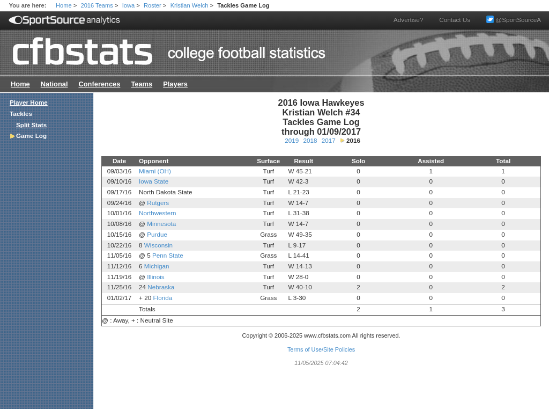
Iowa (128, 5)
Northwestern (157, 212)
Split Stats (31, 124)
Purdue (157, 234)
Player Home (29, 102)
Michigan (156, 265)
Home (64, 5)
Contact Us (454, 19)
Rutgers (158, 202)
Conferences (99, 84)
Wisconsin (158, 245)
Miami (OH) (155, 170)
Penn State (167, 255)
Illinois (155, 276)
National (54, 84)
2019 (292, 140)
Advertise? (408, 19)
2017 (329, 140)
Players (175, 84)
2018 (310, 140)
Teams (141, 84)
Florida (162, 297)
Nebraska (160, 286)
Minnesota (161, 223)
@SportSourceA (513, 20)
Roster (152, 5)
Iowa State (153, 181)
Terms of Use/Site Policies (321, 349)
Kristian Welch (189, 5)
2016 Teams (97, 5)
